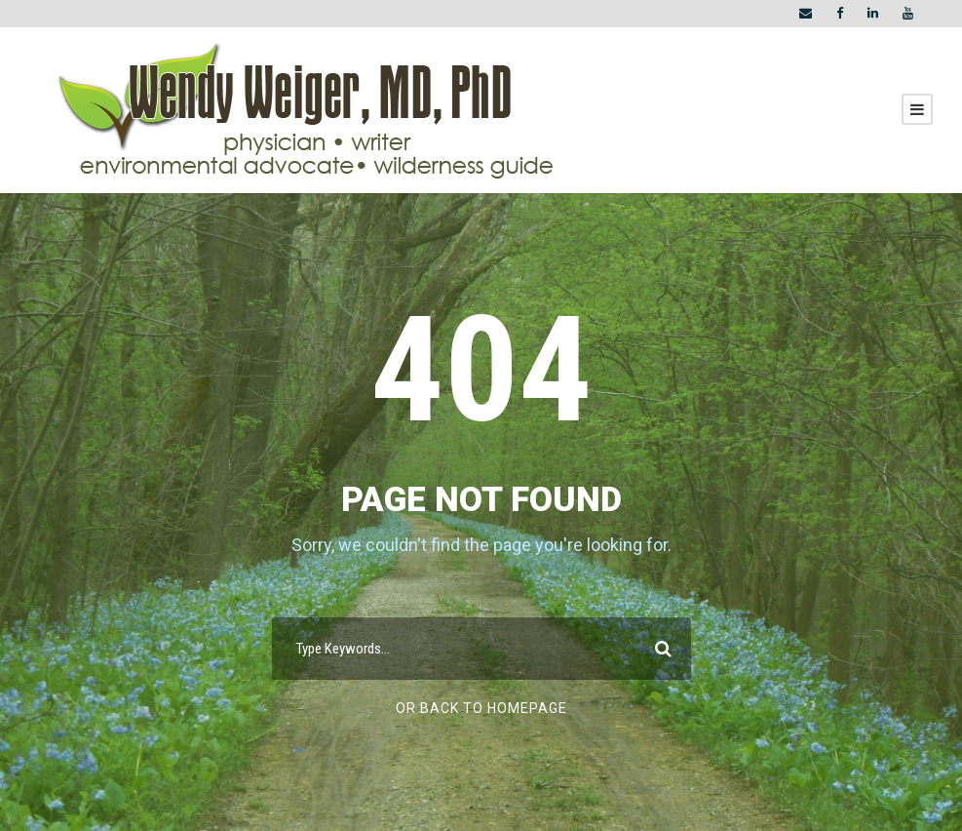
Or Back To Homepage (481, 708)
